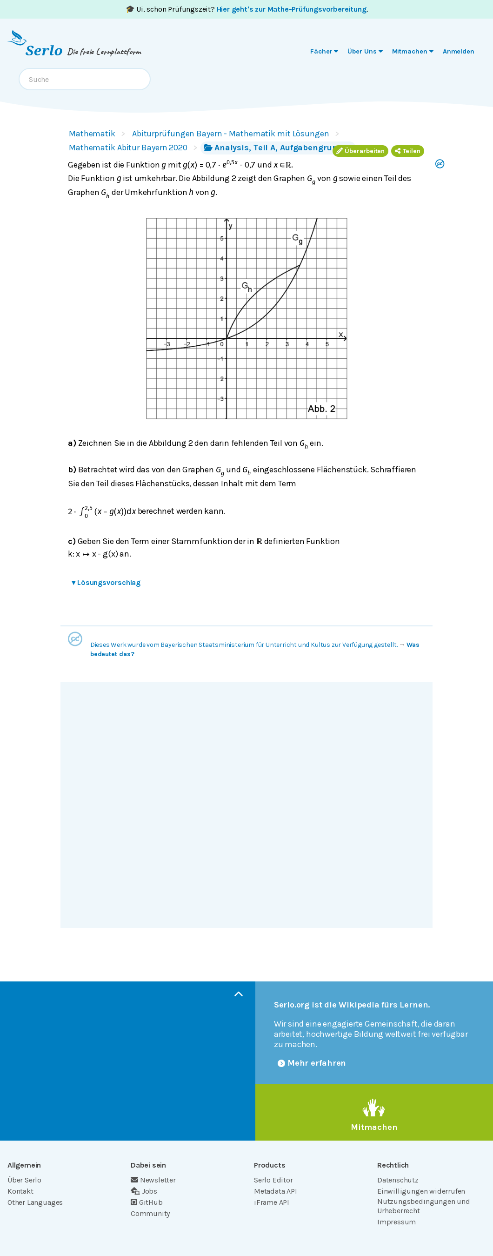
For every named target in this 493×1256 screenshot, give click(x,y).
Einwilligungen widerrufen (421, 1191)
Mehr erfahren (312, 1063)
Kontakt (20, 1191)
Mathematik (92, 133)
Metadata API (275, 1191)
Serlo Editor (273, 1179)
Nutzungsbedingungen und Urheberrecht (423, 1206)
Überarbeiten (360, 151)
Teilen (407, 151)
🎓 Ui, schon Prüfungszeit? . (247, 9)
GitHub (147, 1202)
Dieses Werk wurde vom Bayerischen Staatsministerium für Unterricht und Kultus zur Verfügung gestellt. (244, 645)
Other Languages (35, 1202)
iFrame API (271, 1202)
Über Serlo (24, 1179)
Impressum (396, 1221)
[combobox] (85, 79)
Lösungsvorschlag (106, 582)
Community (150, 1213)
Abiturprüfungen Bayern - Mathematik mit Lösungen (230, 133)
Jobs (144, 1191)
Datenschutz (398, 1179)
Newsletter (153, 1179)
